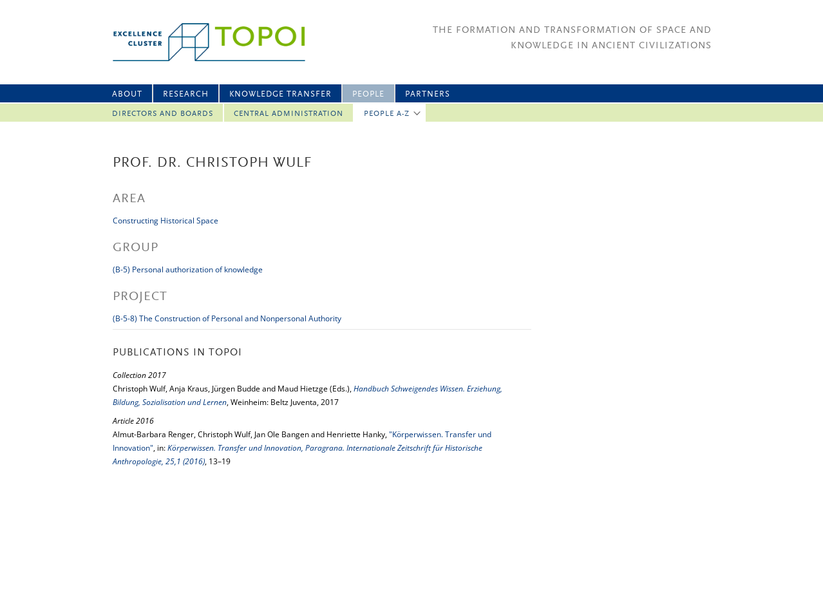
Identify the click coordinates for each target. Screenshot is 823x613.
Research (186, 94)
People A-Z (387, 114)
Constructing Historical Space (165, 220)
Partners (427, 94)
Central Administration (288, 114)
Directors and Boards (162, 114)
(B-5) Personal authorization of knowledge (188, 269)
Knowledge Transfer (280, 94)
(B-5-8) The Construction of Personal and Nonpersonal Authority (227, 318)
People (368, 94)
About (127, 94)
